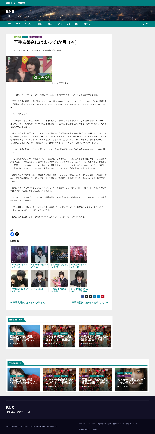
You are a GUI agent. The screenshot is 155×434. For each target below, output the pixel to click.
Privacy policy (84, 429)
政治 (60, 24)
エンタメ (28, 24)
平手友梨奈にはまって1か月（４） (46, 42)
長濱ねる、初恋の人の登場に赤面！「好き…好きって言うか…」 (94, 339)
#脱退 (59, 50)
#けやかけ (33, 50)
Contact (94, 429)
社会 (68, 24)
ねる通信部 (49, 333)
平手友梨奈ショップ (104, 424)
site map (92, 424)
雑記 (77, 24)
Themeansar (52, 426)
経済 (50, 24)
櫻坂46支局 (20, 333)
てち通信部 (17, 37)
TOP (18, 24)
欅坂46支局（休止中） (35, 37)
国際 (40, 24)
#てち (41, 50)
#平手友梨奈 (50, 50)
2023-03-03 (16, 387)
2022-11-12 (124, 387)
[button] (143, 24)
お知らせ (87, 24)
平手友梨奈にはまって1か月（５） (28, 302)
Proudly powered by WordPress (17, 426)
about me (82, 424)
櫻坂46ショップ (118, 424)
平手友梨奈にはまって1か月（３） (90, 302)
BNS (10, 11)
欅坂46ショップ (131, 424)
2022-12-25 (52, 387)
